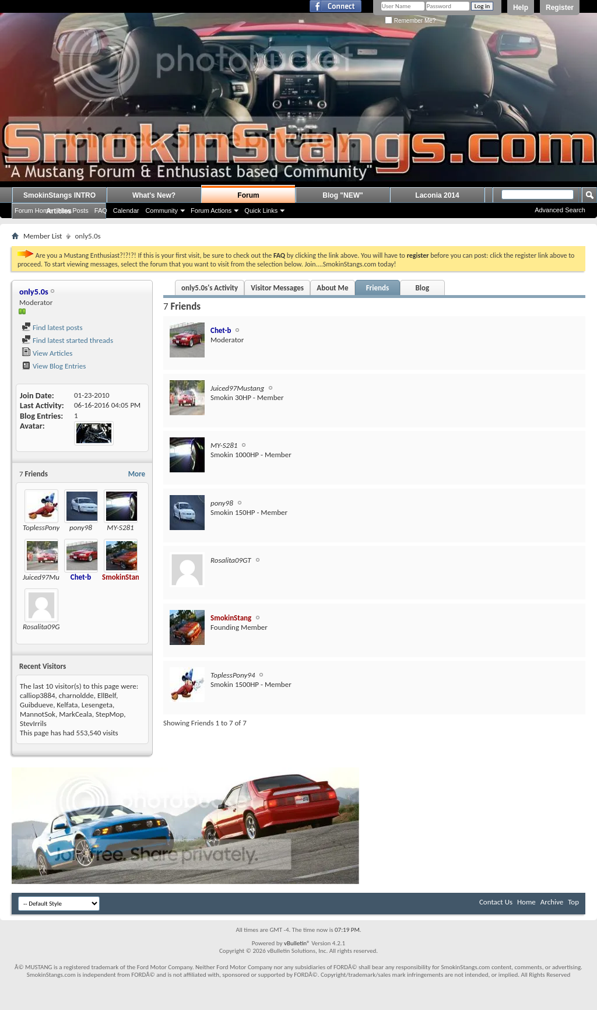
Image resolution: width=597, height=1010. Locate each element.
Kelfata (67, 704)
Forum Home (33, 210)
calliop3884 (37, 695)
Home (526, 901)
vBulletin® (297, 943)
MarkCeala (75, 714)
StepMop (110, 714)
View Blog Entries (54, 366)
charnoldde (76, 695)
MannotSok (37, 714)
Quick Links (261, 210)
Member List (42, 236)
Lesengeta (97, 704)
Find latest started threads (67, 340)
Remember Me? (410, 20)
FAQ (100, 210)
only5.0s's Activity (209, 287)
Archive (551, 901)
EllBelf (106, 695)
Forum (248, 195)
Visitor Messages (277, 287)
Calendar (126, 210)
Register (560, 7)
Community (161, 210)
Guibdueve (36, 704)
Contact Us (495, 901)
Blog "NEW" (342, 195)
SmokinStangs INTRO (59, 195)
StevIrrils (33, 723)
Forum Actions (211, 210)
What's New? (153, 195)
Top (573, 901)
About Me (332, 287)
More (136, 473)
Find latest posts (52, 327)
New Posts (73, 210)
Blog (423, 287)
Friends (377, 287)
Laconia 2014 (437, 195)
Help (520, 7)
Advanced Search (560, 209)
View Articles (47, 353)
